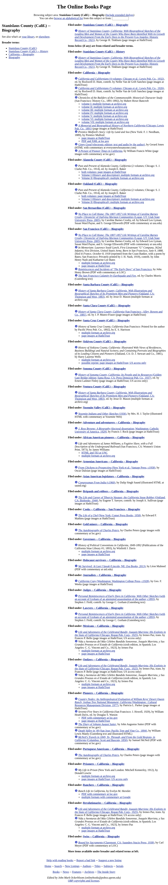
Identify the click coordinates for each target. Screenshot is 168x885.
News (66, 871)
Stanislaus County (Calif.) (23, 48)
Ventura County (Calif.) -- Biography (104, 386)
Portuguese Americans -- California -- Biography (111, 749)
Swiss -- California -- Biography (101, 836)
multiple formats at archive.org (98, 262)
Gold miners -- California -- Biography (105, 524)
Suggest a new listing (110, 860)
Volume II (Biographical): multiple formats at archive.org (112, 178)
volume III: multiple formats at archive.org (104, 109)
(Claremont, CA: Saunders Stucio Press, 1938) (116, 842)
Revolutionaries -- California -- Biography (107, 802)
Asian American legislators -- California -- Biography (113, 476)
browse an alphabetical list (68, 18)
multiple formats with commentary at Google (105, 797)
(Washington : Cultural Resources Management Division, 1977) (119, 702)
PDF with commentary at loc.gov (99, 717)
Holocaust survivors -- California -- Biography (110, 560)
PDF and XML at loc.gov (95, 141)
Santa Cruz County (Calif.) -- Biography (106, 320)
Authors (86, 866)
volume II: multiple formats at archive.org (104, 106)
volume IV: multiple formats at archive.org (104, 113)
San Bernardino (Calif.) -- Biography (104, 207)
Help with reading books (59, 860)
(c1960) (96, 482)
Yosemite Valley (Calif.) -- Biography (104, 407)
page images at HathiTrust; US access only (104, 779)
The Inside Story (106, 871)
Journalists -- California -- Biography (104, 575)
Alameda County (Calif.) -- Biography (105, 159)
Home (48, 866)
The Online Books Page (84, 7)
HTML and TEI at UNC (94, 452)
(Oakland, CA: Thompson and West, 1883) (114, 293)
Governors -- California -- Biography (104, 539)
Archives (89, 871)
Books (56, 871)
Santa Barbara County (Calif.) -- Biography (108, 284)
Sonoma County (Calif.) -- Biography (104, 368)
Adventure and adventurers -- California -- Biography (114, 422)
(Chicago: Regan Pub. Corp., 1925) (120, 634)
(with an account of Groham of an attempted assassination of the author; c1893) (120, 598)
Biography (14, 57)
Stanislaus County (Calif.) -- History (28, 51)
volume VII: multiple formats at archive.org (105, 122)
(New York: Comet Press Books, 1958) (109, 515)
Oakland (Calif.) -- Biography (100, 183)
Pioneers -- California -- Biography (103, 693)
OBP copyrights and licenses (83, 880)
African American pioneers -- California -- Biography (114, 437)
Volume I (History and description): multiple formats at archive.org (117, 175)
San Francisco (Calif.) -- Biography (103, 228)
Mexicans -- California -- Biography (103, 625)
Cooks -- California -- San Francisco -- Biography (111, 509)
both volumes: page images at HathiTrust (103, 172)
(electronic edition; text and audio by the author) (111, 144)
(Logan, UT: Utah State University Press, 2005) (117, 217)
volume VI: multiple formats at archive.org (104, 119)
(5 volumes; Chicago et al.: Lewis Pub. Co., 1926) (121, 88)
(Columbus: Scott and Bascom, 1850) (115, 739)
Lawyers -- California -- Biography (103, 607)
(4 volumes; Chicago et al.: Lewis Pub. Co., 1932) (121, 78)
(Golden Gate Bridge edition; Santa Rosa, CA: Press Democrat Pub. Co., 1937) (118, 376)
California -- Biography (21, 54)
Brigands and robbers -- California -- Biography (111, 491)
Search (58, 866)
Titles (97, 866)
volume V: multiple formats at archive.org (104, 116)
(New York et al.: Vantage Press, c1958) (116, 467)
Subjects (108, 866)
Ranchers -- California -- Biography (103, 784)
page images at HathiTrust (95, 138)
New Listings (72, 866)
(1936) (102, 413)
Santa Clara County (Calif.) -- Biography (106, 305)
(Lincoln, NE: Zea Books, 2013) (111, 566)
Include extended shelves (119, 15)
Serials (120, 866)
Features (76, 871)
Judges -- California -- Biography (102, 590)
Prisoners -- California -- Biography (103, 763)
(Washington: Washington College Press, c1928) (113, 581)
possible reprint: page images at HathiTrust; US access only (113, 362)
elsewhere (44, 36)
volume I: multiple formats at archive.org (103, 103)
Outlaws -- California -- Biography (103, 659)
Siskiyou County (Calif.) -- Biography (104, 341)
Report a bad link (85, 860)
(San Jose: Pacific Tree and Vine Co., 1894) (112, 730)
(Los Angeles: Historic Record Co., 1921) (120, 35)
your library (28, 36)
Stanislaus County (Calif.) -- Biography (105, 24)
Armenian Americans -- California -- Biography (110, 461)
